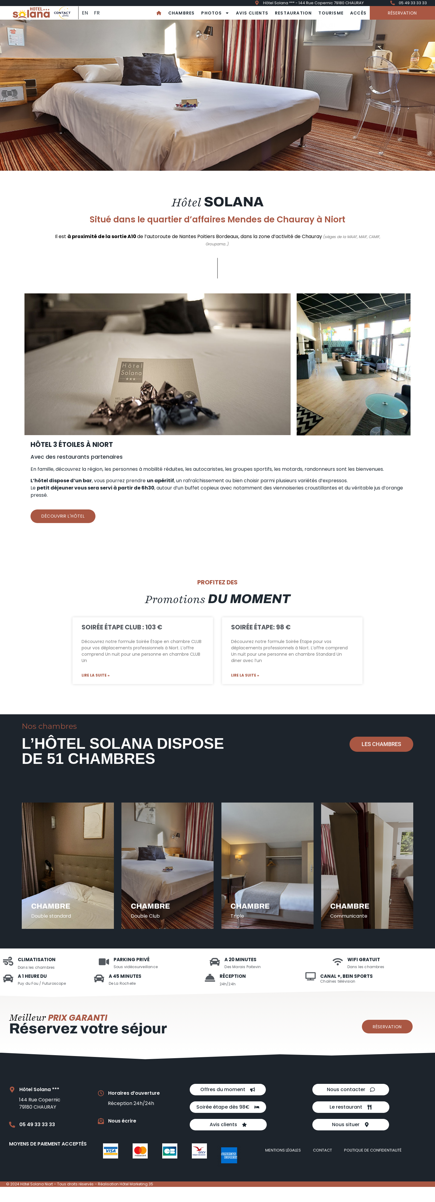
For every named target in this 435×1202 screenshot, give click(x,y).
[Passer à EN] (85, 13)
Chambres (181, 13)
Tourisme (330, 13)
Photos (215, 13)
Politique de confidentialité (372, 1165)
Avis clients (252, 13)
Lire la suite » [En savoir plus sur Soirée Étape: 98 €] (245, 675)
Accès (358, 13)
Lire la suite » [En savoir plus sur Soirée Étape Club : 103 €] (96, 675)
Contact (322, 1165)
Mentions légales (283, 1165)
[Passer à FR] (97, 13)
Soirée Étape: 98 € (261, 627)
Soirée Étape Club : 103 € (122, 627)
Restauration (293, 13)
